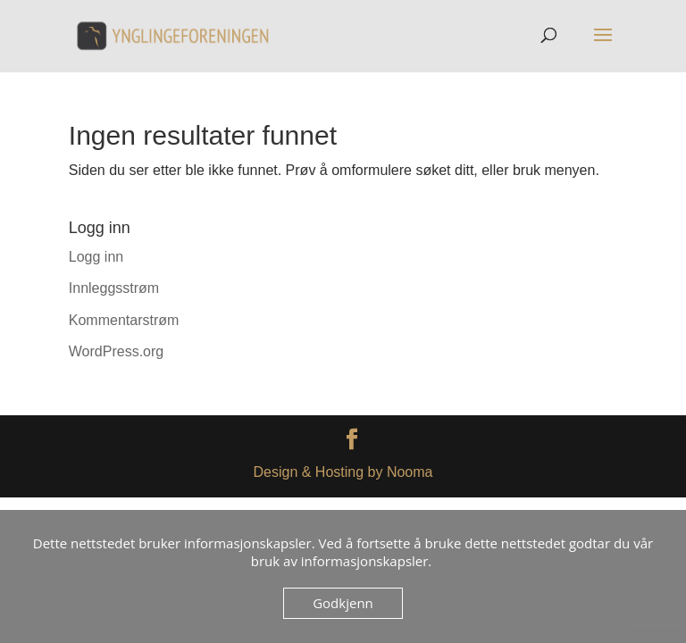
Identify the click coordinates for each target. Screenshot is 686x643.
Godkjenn (343, 603)
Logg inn (96, 256)
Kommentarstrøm (124, 320)
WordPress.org (116, 351)
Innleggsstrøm (114, 288)
